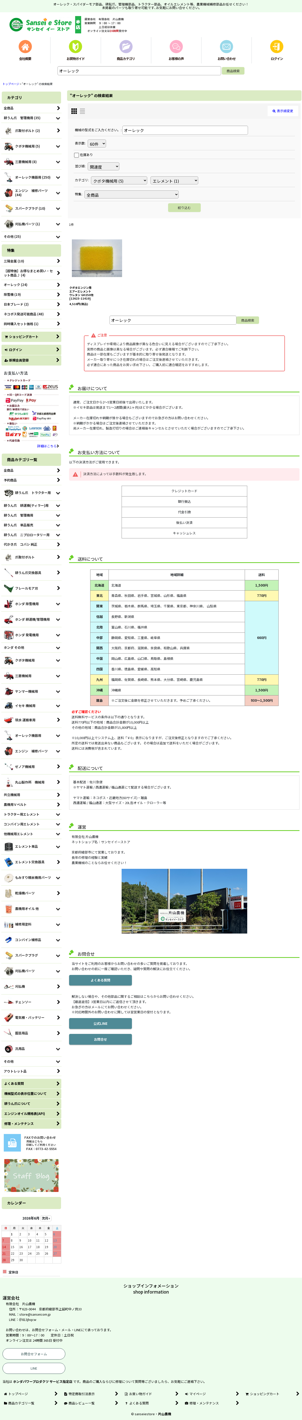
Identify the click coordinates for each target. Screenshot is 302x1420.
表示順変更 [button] (283, 110)
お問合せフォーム (34, 1354)
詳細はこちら (48, 446)
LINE (34, 1368)
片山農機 (164, 1413)
